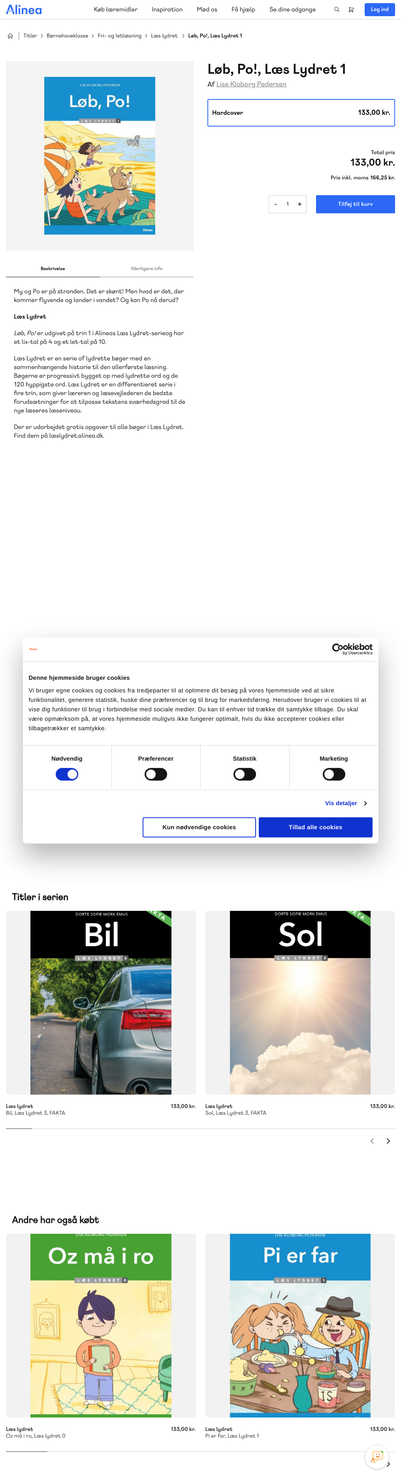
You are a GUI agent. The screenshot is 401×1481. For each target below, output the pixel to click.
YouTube (358, 1422)
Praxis (94, 1252)
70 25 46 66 (258, 1183)
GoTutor (118, 1252)
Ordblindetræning (68, 1261)
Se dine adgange (292, 9)
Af (211, 84)
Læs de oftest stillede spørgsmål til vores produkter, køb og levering (94, 1391)
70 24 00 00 (258, 1376)
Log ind (380, 9)
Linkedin (377, 1422)
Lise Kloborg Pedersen (252, 84)
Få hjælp (243, 9)
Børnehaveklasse (67, 36)
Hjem (10, 36)
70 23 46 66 (54, 1328)
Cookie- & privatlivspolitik (266, 1458)
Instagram (320, 1422)
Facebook (339, 1422)
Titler (30, 36)
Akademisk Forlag (58, 1252)
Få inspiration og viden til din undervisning (282, 1241)
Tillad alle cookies (316, 827)
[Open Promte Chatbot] (377, 1457)
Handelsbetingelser (323, 1458)
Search (337, 9)
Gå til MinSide (246, 1303)
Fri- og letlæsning (119, 36)
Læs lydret (164, 36)
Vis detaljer (341, 803)
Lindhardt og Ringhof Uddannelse (103, 1242)
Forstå (113, 1261)
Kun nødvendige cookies (199, 827)
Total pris (383, 152)
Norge (29, 1261)
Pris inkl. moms (350, 178)
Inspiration (167, 9)
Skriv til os (256, 1200)
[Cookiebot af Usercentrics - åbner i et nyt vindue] (338, 649)
